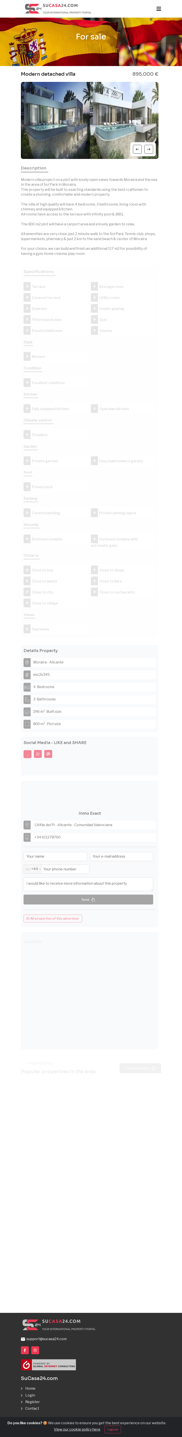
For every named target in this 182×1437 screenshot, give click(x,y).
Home (30, 1388)
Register (32, 1402)
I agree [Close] (112, 1429)
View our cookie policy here (77, 1429)
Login (30, 1395)
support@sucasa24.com (44, 1339)
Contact (32, 1408)
